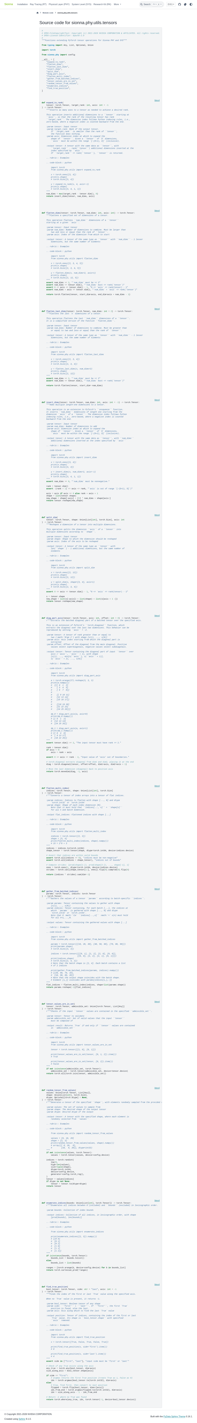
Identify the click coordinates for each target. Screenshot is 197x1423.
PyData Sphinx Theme (174, 1416)
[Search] (151, 4)
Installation (22, 4)
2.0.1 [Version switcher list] (170, 4)
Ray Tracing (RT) (38, 4)
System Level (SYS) (81, 4)
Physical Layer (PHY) (59, 4)
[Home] (37, 12)
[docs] (157, 100)
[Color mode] (191, 4)
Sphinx (22, 1419)
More (116, 4)
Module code (48, 13)
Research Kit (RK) (102, 4)
